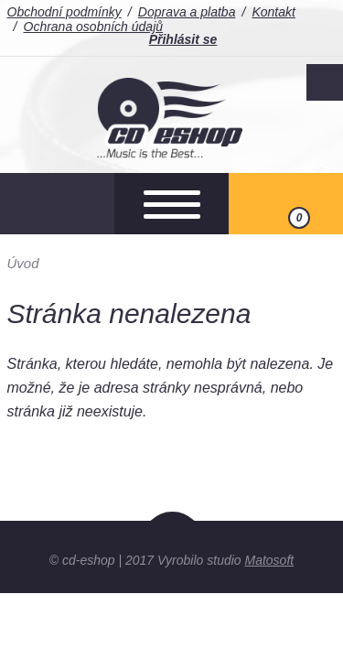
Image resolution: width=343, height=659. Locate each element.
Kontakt (273, 12)
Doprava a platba (187, 12)
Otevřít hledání (57, 203)
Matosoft (270, 560)
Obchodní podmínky (64, 12)
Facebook (324, 82)
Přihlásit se (183, 39)
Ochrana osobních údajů (94, 26)
